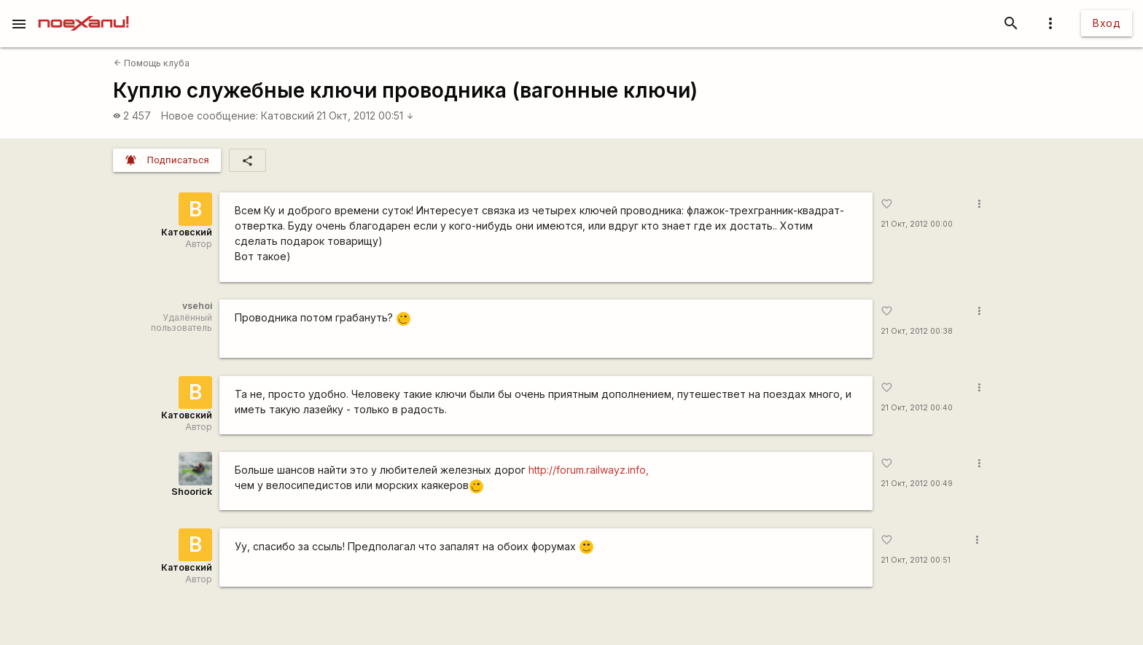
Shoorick (191, 491)
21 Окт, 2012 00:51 (365, 115)
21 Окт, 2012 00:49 (917, 483)
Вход (1106, 23)
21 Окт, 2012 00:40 (917, 408)
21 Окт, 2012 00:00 (917, 224)
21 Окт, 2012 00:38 (917, 331)
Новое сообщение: (209, 115)
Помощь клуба (151, 63)
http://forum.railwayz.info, (588, 470)
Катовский (287, 115)
